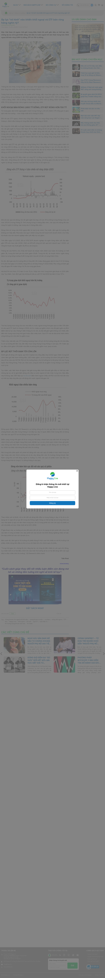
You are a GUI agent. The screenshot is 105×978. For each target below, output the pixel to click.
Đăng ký (52, 503)
